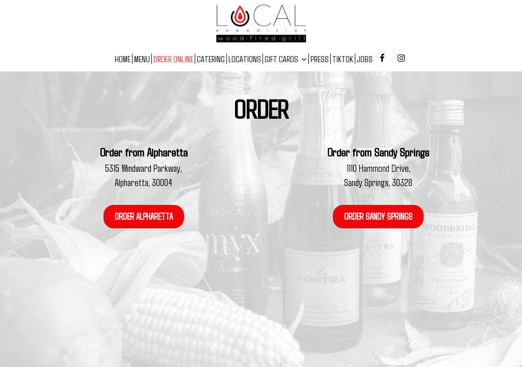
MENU (142, 59)
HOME (122, 59)
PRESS (319, 59)
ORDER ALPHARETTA (144, 216)
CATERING (211, 59)
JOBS (365, 59)
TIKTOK (342, 59)
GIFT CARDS (286, 59)
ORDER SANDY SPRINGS (378, 216)
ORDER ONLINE (173, 59)
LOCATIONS (244, 59)
